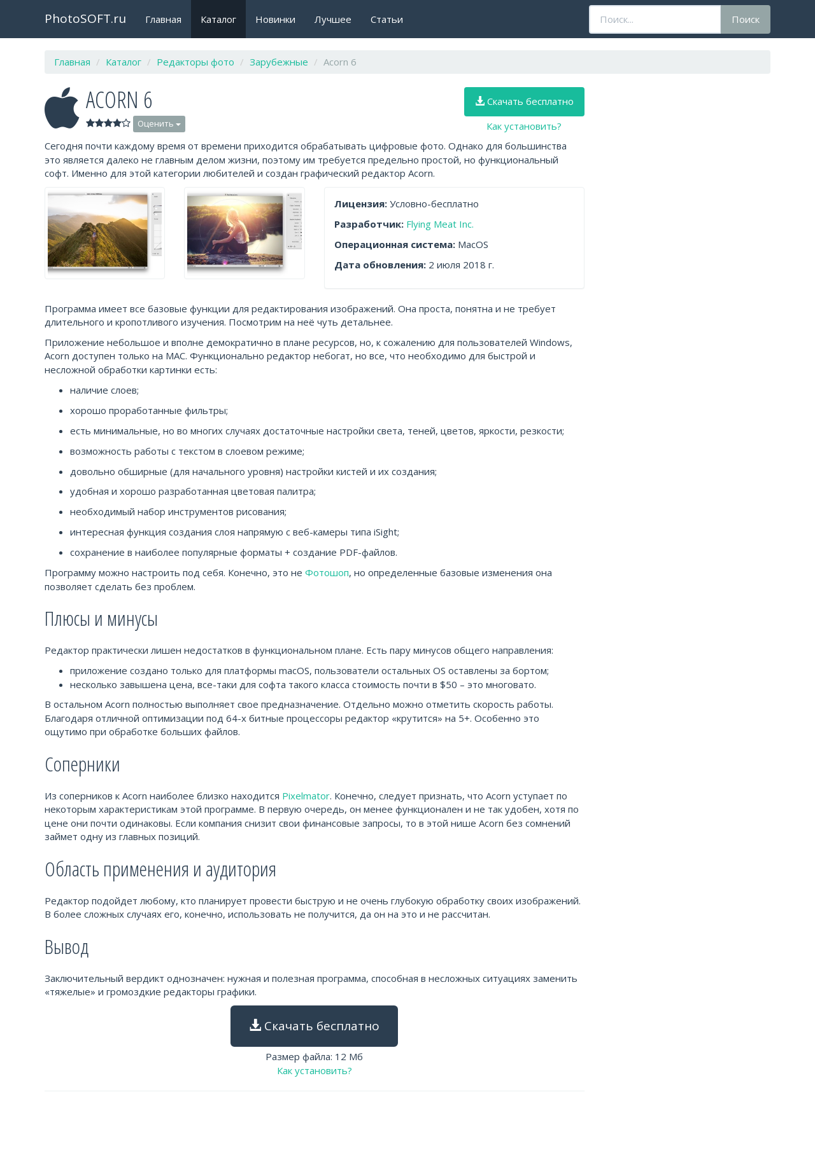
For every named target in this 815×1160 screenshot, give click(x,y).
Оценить (159, 123)
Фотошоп (327, 572)
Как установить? (524, 126)
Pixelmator (306, 795)
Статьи (387, 19)
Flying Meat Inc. (440, 224)
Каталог (218, 19)
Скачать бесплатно (524, 101)
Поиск (746, 19)
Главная (163, 19)
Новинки (275, 19)
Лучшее (333, 19)
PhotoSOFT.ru (85, 18)
